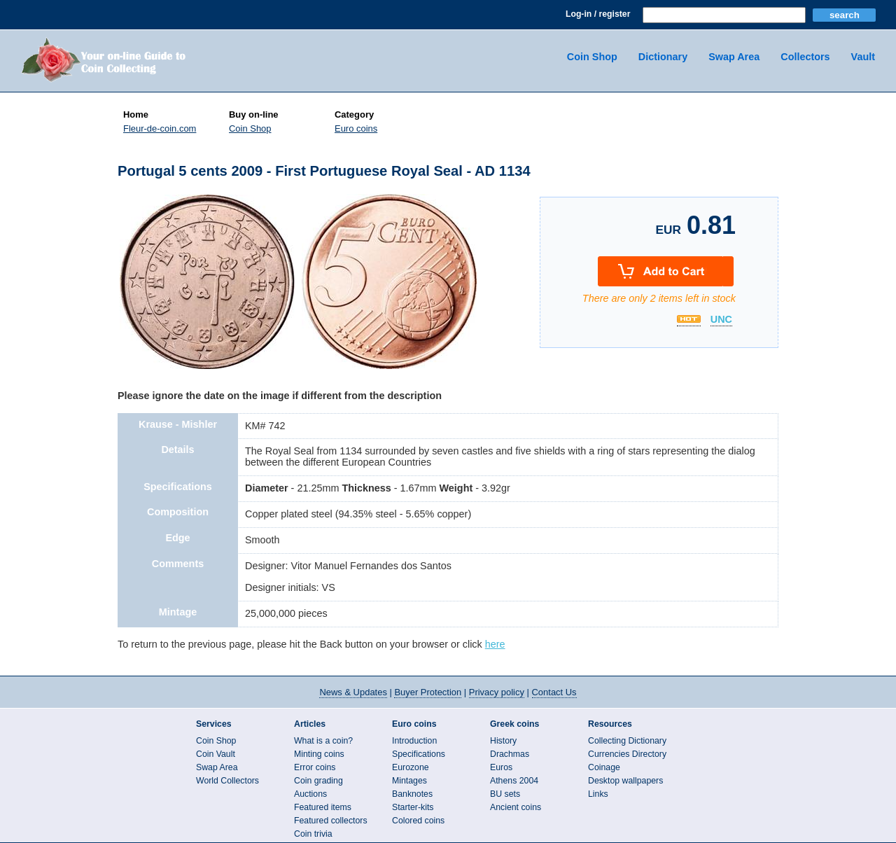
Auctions (310, 794)
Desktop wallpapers (625, 781)
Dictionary (662, 56)
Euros (501, 767)
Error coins (314, 767)
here (495, 644)
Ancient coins (515, 807)
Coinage (604, 767)
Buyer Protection (427, 692)
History (503, 741)
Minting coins (319, 754)
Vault (863, 56)
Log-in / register (598, 14)
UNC (721, 320)
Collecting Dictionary (627, 741)
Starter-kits (412, 807)
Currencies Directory (627, 754)
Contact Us (554, 692)
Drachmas (509, 754)
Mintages (409, 781)
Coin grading (318, 781)
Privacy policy (496, 692)
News (352, 692)
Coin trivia (313, 834)
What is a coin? (323, 741)
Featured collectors (331, 820)
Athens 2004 (514, 781)
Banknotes (412, 794)
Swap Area (734, 56)
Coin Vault (215, 754)
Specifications (418, 754)
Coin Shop (592, 56)
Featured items (322, 807)
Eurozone (410, 767)
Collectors (805, 56)
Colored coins (418, 820)
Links (598, 794)
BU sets (505, 794)
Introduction (414, 741)
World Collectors (227, 781)
